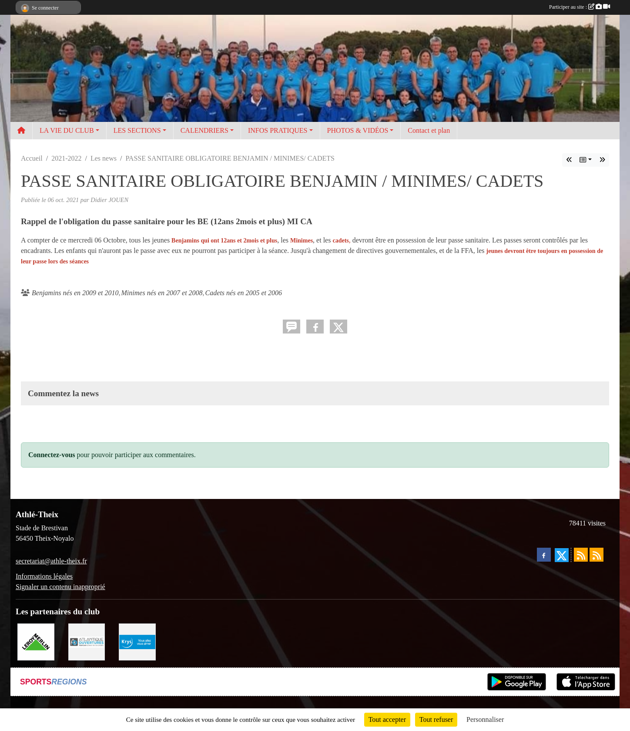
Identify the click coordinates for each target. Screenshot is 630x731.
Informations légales (44, 576)
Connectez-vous (51, 454)
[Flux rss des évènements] (596, 555)
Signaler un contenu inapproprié (60, 586)
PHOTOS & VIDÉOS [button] (358, 130)
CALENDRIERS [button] (204, 130)
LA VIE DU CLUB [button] (67, 130)
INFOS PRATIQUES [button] (277, 130)
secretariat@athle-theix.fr (51, 561)
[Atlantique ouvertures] (86, 641)
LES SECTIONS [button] (137, 130)
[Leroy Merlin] (35, 641)
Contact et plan (429, 130)
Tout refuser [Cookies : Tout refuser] (436, 719)
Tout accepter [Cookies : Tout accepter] (387, 719)
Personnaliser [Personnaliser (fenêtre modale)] (485, 719)
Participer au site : (579, 7)
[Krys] (137, 641)
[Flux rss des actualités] (581, 555)
